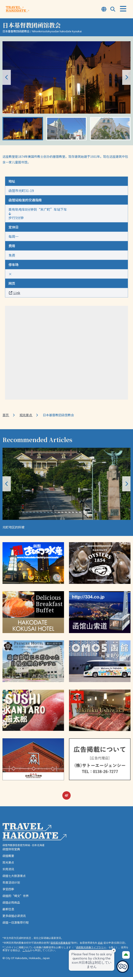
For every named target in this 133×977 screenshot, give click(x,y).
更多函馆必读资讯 (14, 916)
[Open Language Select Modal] (104, 9)
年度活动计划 (11, 882)
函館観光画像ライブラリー (91, 947)
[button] (126, 77)
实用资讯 (8, 869)
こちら (26, 950)
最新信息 (8, 909)
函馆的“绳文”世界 (15, 896)
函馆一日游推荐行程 (15, 922)
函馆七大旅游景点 (14, 876)
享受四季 (8, 889)
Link (14, 292)
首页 (5, 415)
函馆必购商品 (11, 902)
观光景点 (26, 415)
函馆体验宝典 (11, 849)
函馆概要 (8, 856)
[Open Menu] (123, 9)
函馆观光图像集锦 (60, 942)
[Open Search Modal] (113, 9)
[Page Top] (126, 955)
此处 (100, 942)
